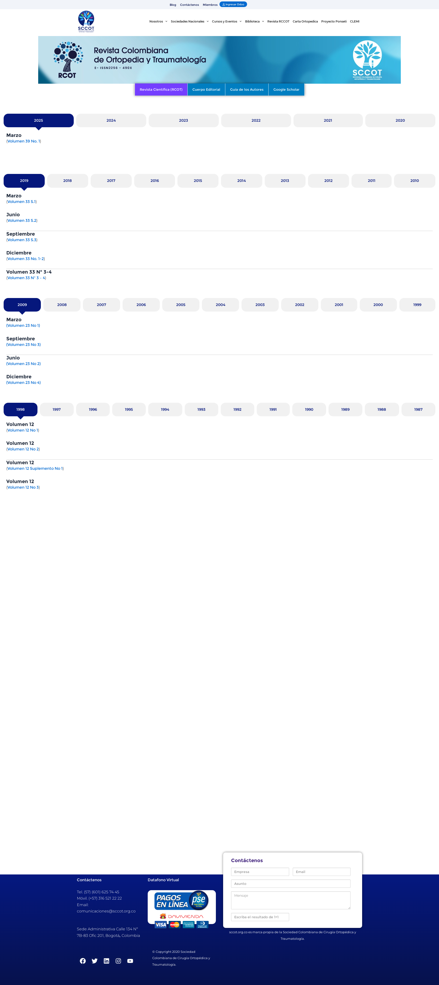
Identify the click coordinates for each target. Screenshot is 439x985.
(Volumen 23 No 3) (23, 344)
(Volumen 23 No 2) (23, 363)
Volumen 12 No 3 (23, 487)
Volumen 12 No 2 (23, 449)
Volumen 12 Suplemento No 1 (35, 468)
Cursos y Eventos (226, 21)
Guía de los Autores (246, 89)
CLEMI (354, 21)
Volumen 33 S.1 (21, 201)
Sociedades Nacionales (190, 21)
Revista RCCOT (278, 21)
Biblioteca (254, 21)
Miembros (210, 5)
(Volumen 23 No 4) (23, 382)
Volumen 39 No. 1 (23, 141)
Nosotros (158, 21)
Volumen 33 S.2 (21, 220)
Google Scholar (286, 89)
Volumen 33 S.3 (21, 240)
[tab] (39, 120)
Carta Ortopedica (305, 21)
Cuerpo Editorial (206, 89)
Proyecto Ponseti (334, 21)
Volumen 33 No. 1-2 (25, 258)
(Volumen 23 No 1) (23, 325)
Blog (173, 5)
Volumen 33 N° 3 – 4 (26, 278)
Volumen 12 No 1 (22, 430)
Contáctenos (189, 5)
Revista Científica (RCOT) (161, 89)
